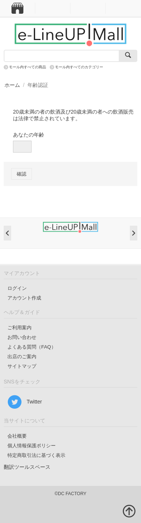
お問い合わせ (21, 337)
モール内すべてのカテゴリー (79, 67)
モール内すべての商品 (27, 67)
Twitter (24, 402)
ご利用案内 (19, 327)
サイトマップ (21, 366)
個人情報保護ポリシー (31, 445)
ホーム (12, 85)
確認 (21, 174)
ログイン (17, 288)
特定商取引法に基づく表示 (36, 455)
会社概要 (17, 436)
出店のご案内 (21, 356)
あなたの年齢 (28, 135)
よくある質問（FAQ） (31, 347)
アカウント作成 (24, 298)
